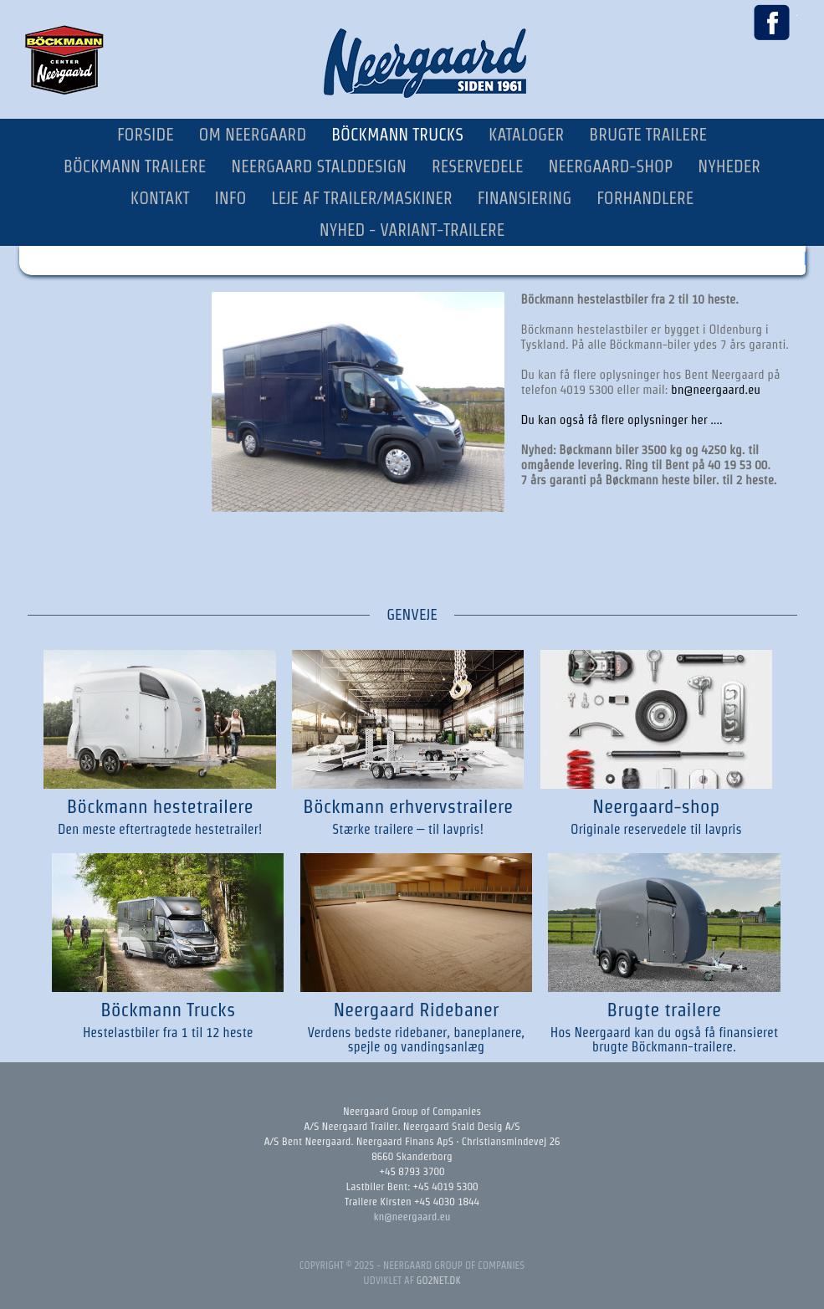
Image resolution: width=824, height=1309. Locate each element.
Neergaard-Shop (610, 166)
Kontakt (160, 198)
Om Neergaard (253, 134)
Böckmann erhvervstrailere (408, 805)
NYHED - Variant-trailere (412, 230)
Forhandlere (644, 198)
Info (231, 198)
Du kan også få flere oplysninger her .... (622, 419)
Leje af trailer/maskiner (361, 198)
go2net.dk (439, 1280)
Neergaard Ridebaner (416, 1009)
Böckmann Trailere (135, 166)
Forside (145, 134)
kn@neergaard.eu (412, 1216)
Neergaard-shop (655, 805)
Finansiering (525, 198)
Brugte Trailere (648, 134)
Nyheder (729, 166)
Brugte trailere (664, 1009)
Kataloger (526, 134)
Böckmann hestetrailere (160, 805)
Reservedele (478, 166)
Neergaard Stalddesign (319, 166)
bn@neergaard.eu (715, 389)
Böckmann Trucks (397, 134)
